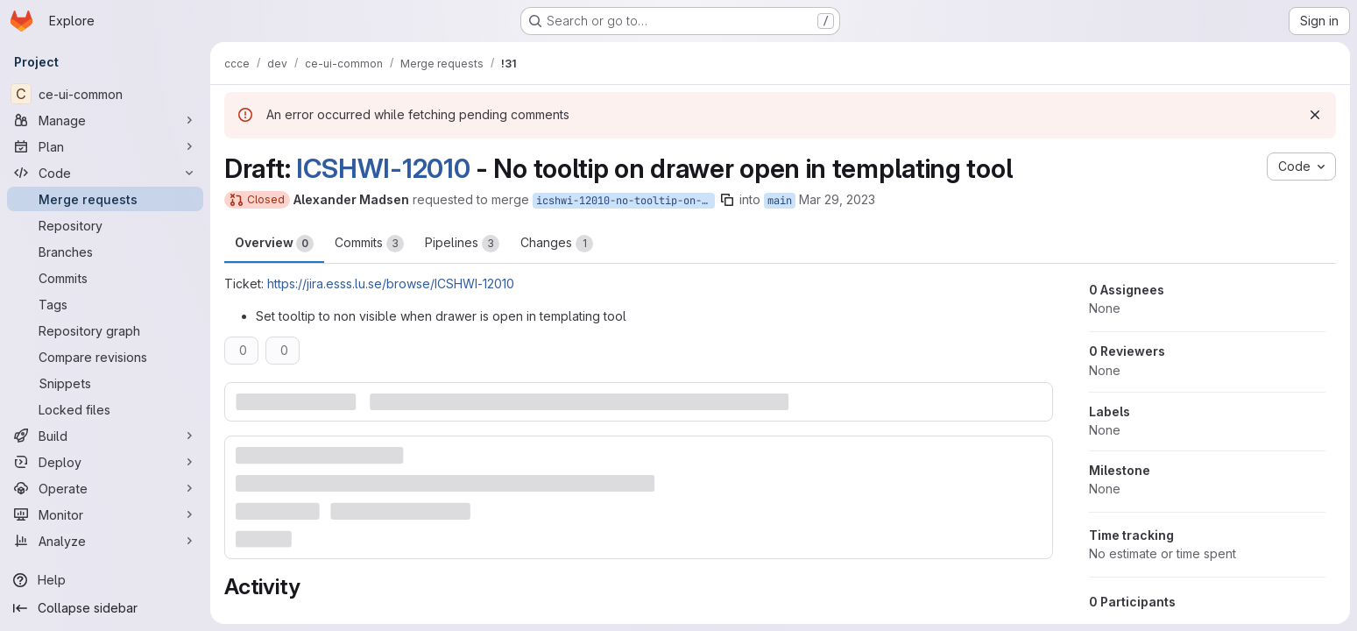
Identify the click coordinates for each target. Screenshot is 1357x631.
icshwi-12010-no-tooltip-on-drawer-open (625, 201)
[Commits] (105, 278)
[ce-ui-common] (105, 94)
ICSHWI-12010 (383, 168)
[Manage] (105, 120)
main (779, 201)
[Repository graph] (105, 330)
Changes (556, 243)
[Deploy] (105, 462)
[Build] (105, 435)
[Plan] (105, 146)
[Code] (105, 172)
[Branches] (105, 251)
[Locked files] (105, 409)
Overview (274, 243)
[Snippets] (105, 383)
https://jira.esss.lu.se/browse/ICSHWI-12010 (390, 283)
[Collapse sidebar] (105, 608)
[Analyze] (105, 540)
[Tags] (105, 304)
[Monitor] (105, 514)
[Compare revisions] (105, 356)
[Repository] (105, 225)
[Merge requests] (105, 199)
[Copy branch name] (727, 199)
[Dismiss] (1314, 114)
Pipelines (462, 243)
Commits (369, 243)
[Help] (105, 580)
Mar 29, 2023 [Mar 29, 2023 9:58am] (837, 199)
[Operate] (105, 488)
